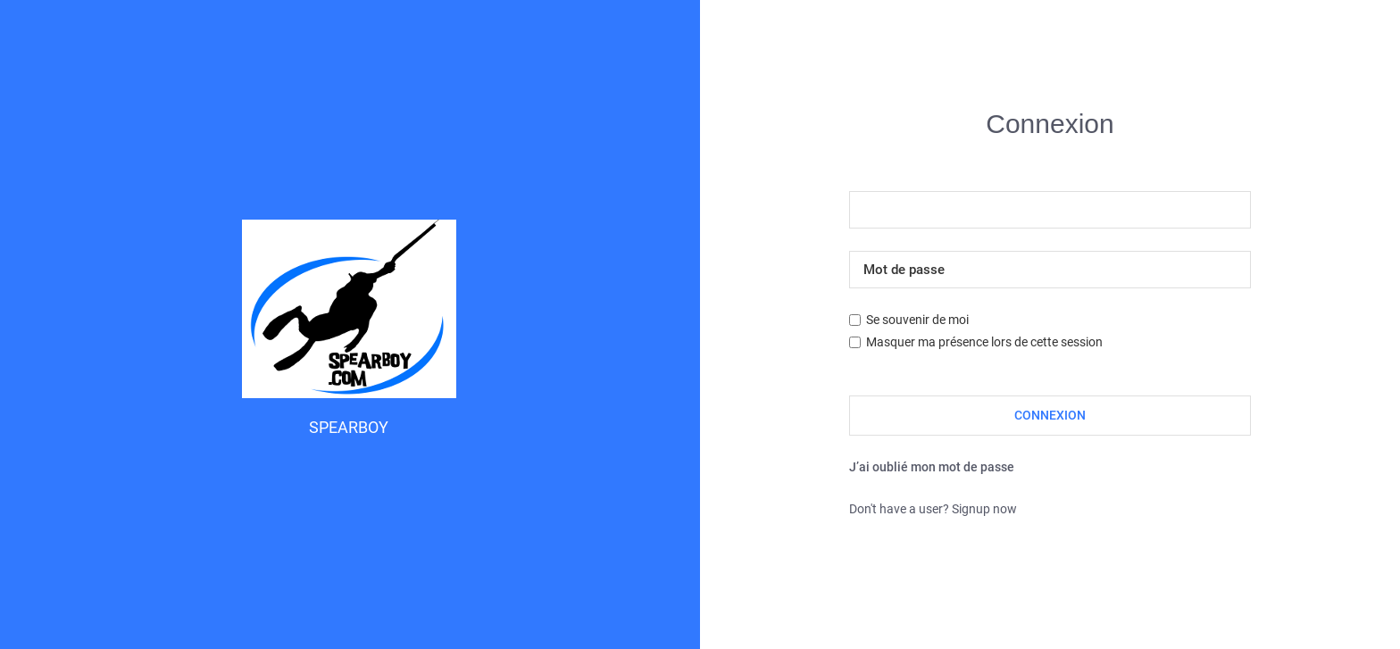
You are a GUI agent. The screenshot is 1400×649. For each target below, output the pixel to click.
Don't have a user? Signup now (933, 509)
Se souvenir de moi (909, 319)
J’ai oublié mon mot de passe (931, 467)
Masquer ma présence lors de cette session (976, 342)
